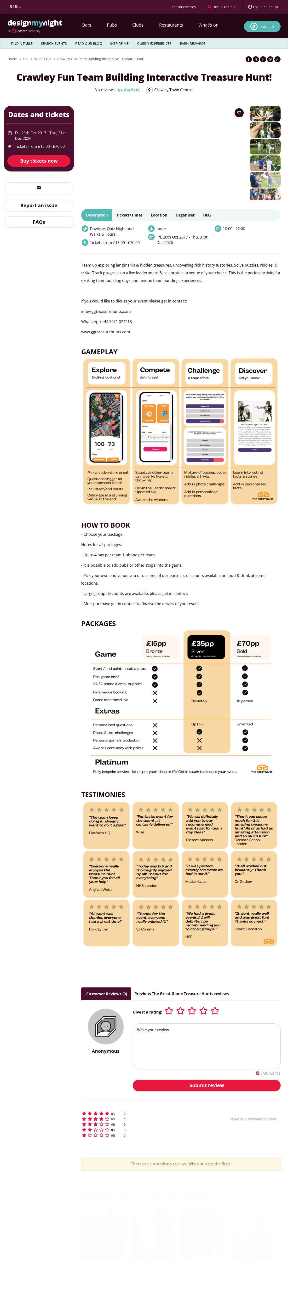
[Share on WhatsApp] (270, 59)
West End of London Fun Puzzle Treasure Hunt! (152, 1279)
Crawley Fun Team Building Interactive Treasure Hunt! (100, 59)
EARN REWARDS (193, 43)
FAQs (39, 222)
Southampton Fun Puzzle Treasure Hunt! (203, 1270)
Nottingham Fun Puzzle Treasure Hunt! (253, 1270)
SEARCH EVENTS (54, 43)
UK (25, 59)
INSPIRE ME (119, 43)
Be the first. (129, 90)
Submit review (207, 1085)
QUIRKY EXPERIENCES (154, 43)
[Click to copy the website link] (277, 59)
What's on (208, 25)
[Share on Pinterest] (263, 59)
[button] (146, 1113)
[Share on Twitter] (256, 59)
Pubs (112, 25)
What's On (42, 59)
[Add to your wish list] (239, 112)
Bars (86, 25)
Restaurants (171, 25)
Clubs (138, 25)
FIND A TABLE (22, 43)
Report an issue (38, 205)
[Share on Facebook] (249, 59)
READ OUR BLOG (88, 43)
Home (12, 59)
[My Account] (263, 6)
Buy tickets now (39, 161)
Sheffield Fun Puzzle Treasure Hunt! (102, 1276)
